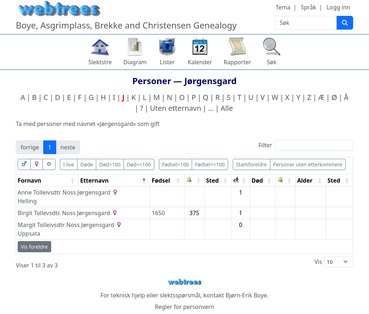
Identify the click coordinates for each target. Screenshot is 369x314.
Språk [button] (308, 7)
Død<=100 (139, 164)
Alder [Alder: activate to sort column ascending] (304, 180)
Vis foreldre (34, 246)
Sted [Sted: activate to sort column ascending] (212, 180)
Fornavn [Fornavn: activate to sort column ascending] (29, 180)
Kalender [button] (200, 62)
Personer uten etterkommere (307, 164)
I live (68, 164)
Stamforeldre (251, 164)
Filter (305, 145)
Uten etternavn (175, 108)
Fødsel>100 (175, 164)
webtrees (184, 282)
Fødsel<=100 (210, 164)
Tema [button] (283, 7)
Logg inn (338, 7)
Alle (227, 108)
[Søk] (345, 23)
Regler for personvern (184, 307)
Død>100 (109, 164)
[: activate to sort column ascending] (194, 181)
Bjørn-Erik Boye (246, 295)
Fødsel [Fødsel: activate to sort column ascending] (161, 180)
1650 (158, 213)
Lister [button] (167, 62)
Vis (333, 261)
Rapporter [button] (237, 62)
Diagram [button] (135, 62)
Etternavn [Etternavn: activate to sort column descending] (94, 180)
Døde (86, 164)
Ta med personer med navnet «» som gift (88, 124)
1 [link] (49, 147)
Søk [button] (271, 62)
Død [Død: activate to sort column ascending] (257, 180)
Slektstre (100, 62)
